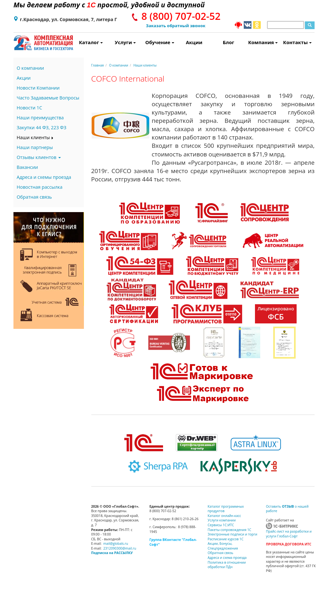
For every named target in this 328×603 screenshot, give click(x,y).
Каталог (91, 42)
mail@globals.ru (115, 543)
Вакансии (27, 167)
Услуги (125, 42)
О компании (30, 68)
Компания (263, 42)
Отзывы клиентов (39, 157)
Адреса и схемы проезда (44, 177)
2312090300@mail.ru (119, 548)
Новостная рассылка (39, 187)
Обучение (159, 42)
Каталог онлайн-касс (224, 515)
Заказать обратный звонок (176, 25)
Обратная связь (34, 197)
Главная (97, 65)
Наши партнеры (35, 147)
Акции (194, 42)
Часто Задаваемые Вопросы (48, 98)
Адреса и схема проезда (227, 557)
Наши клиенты (35, 137)
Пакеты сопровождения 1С (229, 530)
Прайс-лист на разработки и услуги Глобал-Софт (289, 533)
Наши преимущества (40, 118)
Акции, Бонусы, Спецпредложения (223, 546)
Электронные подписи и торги (232, 534)
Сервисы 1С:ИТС (221, 525)
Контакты (297, 42)
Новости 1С (29, 108)
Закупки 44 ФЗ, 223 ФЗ (41, 127)
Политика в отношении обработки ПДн (227, 564)
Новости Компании (38, 88)
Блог (228, 42)
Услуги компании (222, 520)
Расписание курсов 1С (225, 539)
